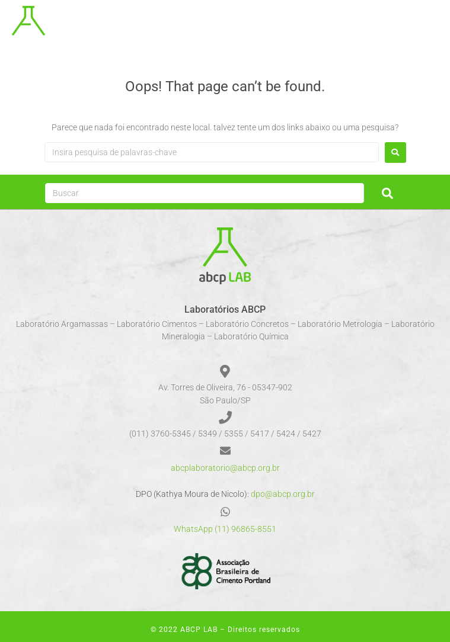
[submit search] (387, 193)
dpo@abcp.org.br (283, 494)
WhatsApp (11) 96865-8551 (225, 529)
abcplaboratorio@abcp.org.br (225, 468)
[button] (433, 24)
